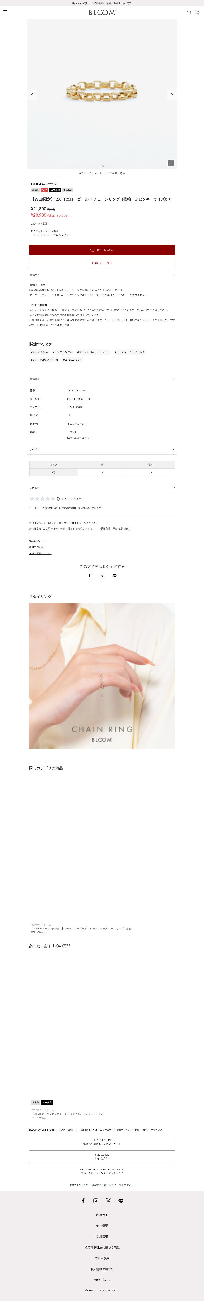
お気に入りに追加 (102, 262)
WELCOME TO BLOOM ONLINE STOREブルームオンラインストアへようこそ (102, 1171)
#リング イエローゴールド (129, 352)
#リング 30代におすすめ (44, 359)
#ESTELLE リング (72, 359)
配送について (36, 540)
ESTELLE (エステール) (44, 183)
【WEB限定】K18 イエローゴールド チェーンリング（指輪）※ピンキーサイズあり (122, 1129)
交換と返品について (40, 553)
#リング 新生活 (39, 352)
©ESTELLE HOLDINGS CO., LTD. (102, 1290)
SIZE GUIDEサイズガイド (102, 1156)
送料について (36, 547)
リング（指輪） (76, 407)
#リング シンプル (62, 352)
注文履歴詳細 (68, 508)
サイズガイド (71, 522)
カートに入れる (101, 249)
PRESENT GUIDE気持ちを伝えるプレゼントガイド (102, 1141)
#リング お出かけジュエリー (93, 352)
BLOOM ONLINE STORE (41, 1129)
